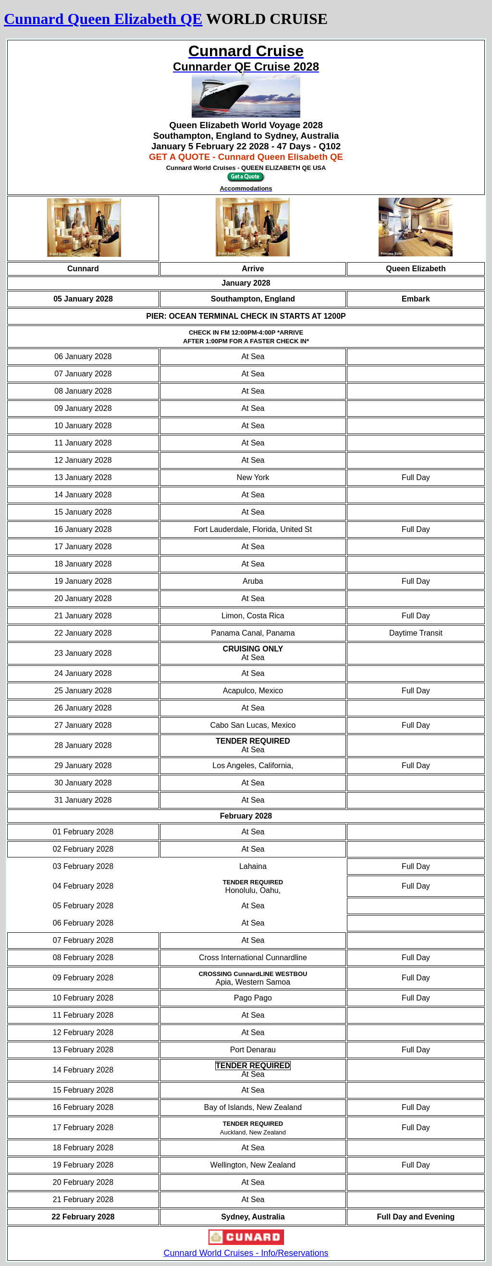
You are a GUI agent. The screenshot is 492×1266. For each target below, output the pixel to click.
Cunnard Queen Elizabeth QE (103, 18)
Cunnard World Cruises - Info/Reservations (246, 1253)
